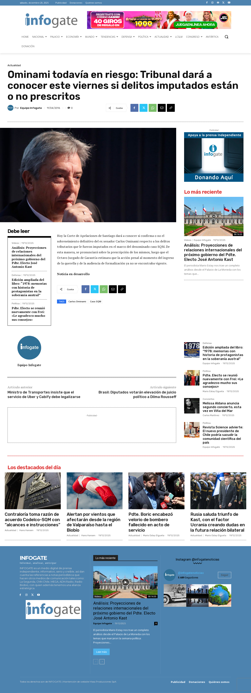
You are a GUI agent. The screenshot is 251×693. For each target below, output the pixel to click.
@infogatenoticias (191, 573)
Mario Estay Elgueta (213, 391)
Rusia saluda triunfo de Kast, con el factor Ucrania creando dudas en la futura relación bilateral (217, 522)
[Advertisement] (92, 427)
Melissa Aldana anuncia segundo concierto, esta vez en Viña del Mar (222, 407)
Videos (15, 243)
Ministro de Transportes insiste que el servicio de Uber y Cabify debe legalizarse (44, 394)
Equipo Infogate (31, 108)
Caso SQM (95, 301)
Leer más (101, 652)
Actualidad (14, 65)
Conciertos (208, 399)
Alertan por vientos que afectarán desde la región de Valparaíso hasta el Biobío (93, 522)
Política (16, 303)
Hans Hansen (26, 530)
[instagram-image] (175, 595)
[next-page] (102, 661)
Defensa (16, 275)
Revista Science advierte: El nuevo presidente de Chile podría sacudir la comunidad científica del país (223, 434)
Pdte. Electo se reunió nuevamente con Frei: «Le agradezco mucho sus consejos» (28, 314)
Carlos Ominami (77, 301)
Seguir (224, 574)
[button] (226, 36)
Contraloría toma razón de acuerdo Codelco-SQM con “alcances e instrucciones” (32, 519)
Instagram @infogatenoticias (197, 559)
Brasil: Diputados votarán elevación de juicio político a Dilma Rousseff (137, 394)
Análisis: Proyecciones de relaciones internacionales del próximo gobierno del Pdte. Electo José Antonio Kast (29, 257)
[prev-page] (95, 661)
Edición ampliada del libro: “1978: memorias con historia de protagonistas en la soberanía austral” (29, 287)
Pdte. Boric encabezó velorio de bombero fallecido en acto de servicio (150, 522)
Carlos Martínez (211, 415)
